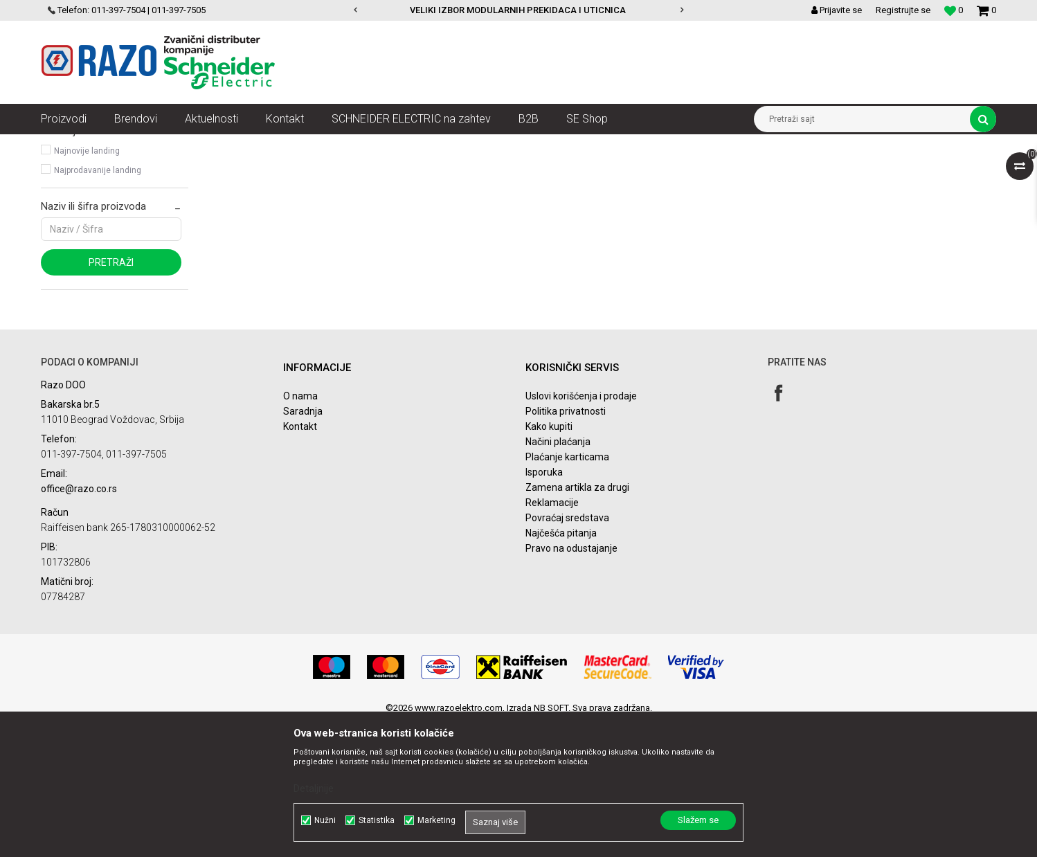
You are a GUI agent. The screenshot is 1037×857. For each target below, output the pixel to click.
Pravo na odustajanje (571, 682)
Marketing (436, 820)
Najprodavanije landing (97, 304)
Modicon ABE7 (82, 204)
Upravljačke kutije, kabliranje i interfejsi (320, 145)
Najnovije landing (87, 285)
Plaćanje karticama (567, 591)
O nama (300, 530)
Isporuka (544, 606)
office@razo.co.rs (79, 623)
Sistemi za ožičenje (445, 145)
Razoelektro (64, 145)
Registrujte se (903, 10)
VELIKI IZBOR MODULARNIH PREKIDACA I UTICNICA (518, 10)
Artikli (112, 145)
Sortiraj (631, 170)
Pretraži (111, 396)
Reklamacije (552, 636)
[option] (519, 10)
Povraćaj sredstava (567, 652)
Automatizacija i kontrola (184, 145)
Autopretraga (572, 170)
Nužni (325, 820)
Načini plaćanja (557, 575)
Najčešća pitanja (561, 667)
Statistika (377, 820)
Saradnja (303, 545)
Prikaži (851, 170)
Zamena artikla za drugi (577, 621)
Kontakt (300, 560)
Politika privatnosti (565, 545)
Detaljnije (314, 788)
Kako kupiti (548, 560)
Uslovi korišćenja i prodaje (581, 530)
